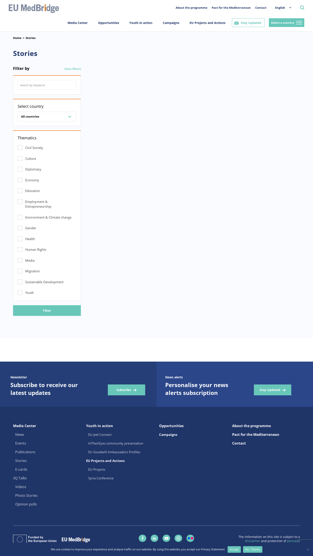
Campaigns (171, 23)
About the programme (191, 8)
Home (17, 38)
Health (30, 239)
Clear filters (72, 69)
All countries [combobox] (30, 116)
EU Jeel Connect (100, 434)
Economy (32, 180)
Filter (47, 310)
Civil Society (34, 147)
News (19, 434)
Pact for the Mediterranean (231, 8)
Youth (29, 292)
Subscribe (124, 390)
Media (30, 260)
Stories (30, 38)
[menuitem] (281, 7)
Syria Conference (100, 478)
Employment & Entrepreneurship (38, 204)
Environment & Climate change (48, 217)
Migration (32, 271)
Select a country (282, 23)
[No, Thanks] (307, 549)
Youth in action (140, 23)
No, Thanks (252, 549)
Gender (30, 228)
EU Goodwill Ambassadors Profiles (114, 452)
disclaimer (253, 541)
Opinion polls (26, 504)
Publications (25, 452)
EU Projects (96, 469)
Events (20, 443)
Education (32, 191)
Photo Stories (26, 495)
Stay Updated (251, 23)
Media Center (78, 23)
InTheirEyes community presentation (115, 443)
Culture (30, 158)
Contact (260, 8)
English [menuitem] (280, 8)
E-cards (21, 469)
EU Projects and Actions (207, 23)
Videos (20, 486)
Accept (234, 549)
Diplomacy (33, 169)
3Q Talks (20, 478)
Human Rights (35, 249)
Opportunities (108, 23)
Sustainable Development (44, 282)
